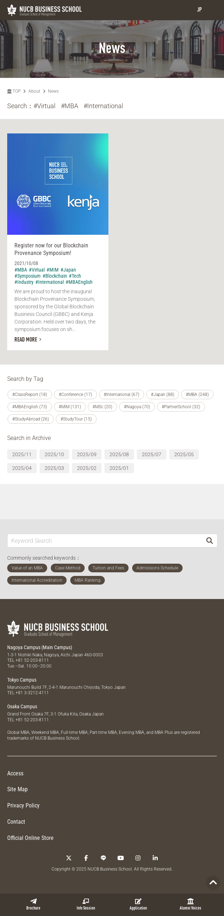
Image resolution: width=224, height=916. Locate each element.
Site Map (17, 789)
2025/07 (151, 454)
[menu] (211, 10)
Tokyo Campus (21, 680)
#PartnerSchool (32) (181, 406)
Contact (16, 821)
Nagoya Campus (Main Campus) (39, 647)
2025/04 (22, 468)
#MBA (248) (197, 394)
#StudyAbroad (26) (30, 419)
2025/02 (87, 468)
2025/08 (119, 454)
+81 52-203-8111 (32, 660)
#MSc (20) (102, 406)
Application (138, 904)
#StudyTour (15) (76, 419)
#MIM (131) (70, 406)
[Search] (209, 540)
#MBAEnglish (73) (29, 406)
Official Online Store (30, 837)
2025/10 (54, 454)
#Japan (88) (162, 394)
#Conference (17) (75, 394)
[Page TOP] (213, 883)
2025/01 (119, 468)
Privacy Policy (23, 805)
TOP (14, 91)
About (34, 91)
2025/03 (54, 468)
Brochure (33, 904)
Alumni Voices (190, 904)
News (53, 91)
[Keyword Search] (105, 540)
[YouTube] (120, 858)
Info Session (86, 904)
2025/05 (184, 454)
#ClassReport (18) (29, 394)
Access (15, 773)
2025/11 (22, 454)
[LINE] (103, 858)
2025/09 (87, 454)
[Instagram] (138, 858)
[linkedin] (155, 858)
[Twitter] (68, 858)
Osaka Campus (22, 706)
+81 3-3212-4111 (32, 692)
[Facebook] (86, 858)
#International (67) (121, 394)
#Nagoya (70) (137, 406)
